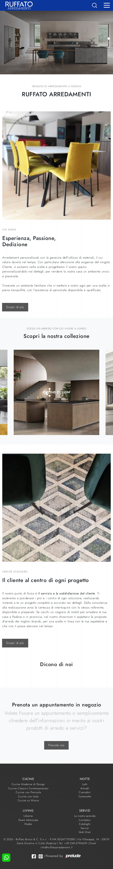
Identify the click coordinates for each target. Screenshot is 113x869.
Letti (84, 784)
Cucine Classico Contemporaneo (28, 788)
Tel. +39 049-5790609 (73, 843)
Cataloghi (85, 824)
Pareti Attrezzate (28, 820)
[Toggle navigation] (107, 5)
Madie (28, 824)
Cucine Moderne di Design (28, 784)
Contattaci (85, 820)
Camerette (85, 796)
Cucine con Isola (28, 796)
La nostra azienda (85, 816)
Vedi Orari (85, 832)
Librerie (28, 816)
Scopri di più (15, 307)
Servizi (85, 828)
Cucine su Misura (28, 800)
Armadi (84, 788)
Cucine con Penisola (28, 792)
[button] (108, 38)
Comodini (85, 792)
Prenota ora (56, 745)
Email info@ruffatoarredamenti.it (68, 845)
